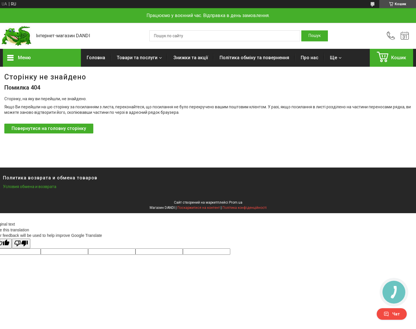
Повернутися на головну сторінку (49, 128)
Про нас (309, 57)
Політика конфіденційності (244, 208)
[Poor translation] (21, 244)
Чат (392, 314)
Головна (96, 57)
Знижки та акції (190, 57)
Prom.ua (235, 202)
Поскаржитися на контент (198, 208)
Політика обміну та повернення (254, 57)
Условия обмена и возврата (29, 186)
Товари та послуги (137, 57)
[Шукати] (314, 35)
